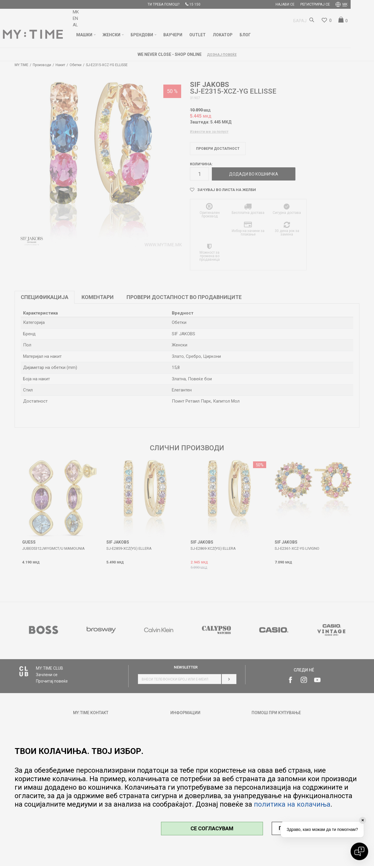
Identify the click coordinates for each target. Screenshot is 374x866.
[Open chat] (359, 851)
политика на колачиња (292, 804)
